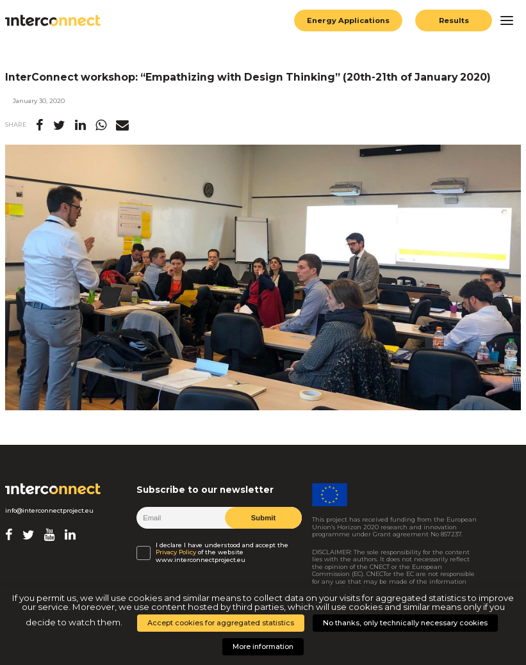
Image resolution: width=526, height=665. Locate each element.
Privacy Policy (176, 552)
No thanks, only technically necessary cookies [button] (405, 622)
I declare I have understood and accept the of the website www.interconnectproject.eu (222, 552)
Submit (263, 518)
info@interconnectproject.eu (49, 510)
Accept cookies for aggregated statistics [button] (220, 622)
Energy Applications (348, 20)
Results (453, 20)
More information (263, 646)
